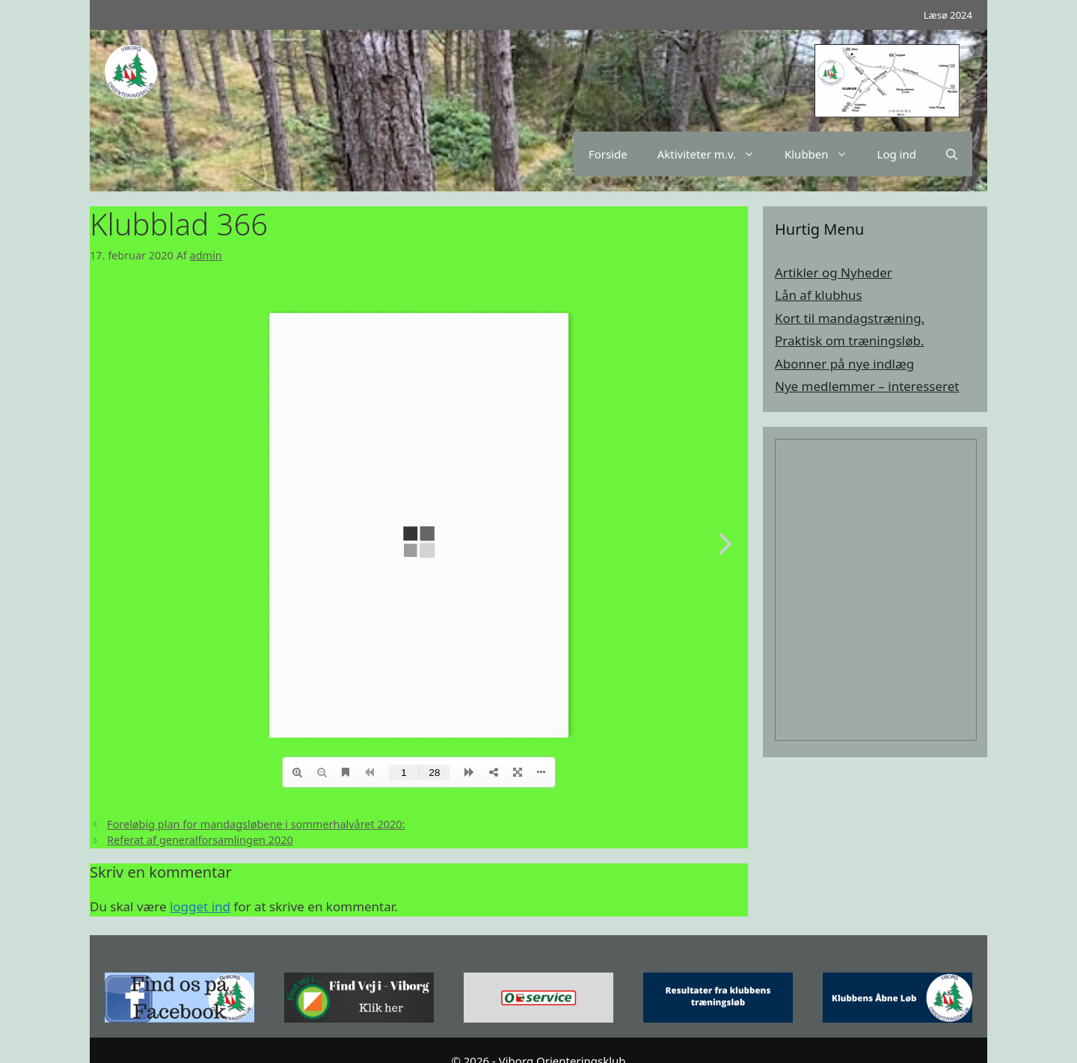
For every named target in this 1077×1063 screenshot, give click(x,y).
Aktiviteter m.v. (713, 154)
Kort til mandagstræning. (849, 318)
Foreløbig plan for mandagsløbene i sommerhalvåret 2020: (256, 824)
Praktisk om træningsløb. (849, 340)
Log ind (896, 154)
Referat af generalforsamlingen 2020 (200, 840)
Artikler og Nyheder (833, 272)
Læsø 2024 (948, 15)
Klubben (823, 154)
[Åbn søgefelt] (951, 154)
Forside (608, 154)
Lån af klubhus (818, 295)
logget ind (200, 906)
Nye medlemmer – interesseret (867, 386)
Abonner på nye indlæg (844, 363)
